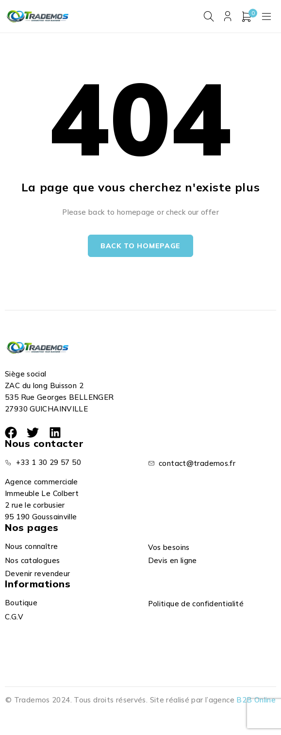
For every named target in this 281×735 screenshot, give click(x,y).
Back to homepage (140, 245)
